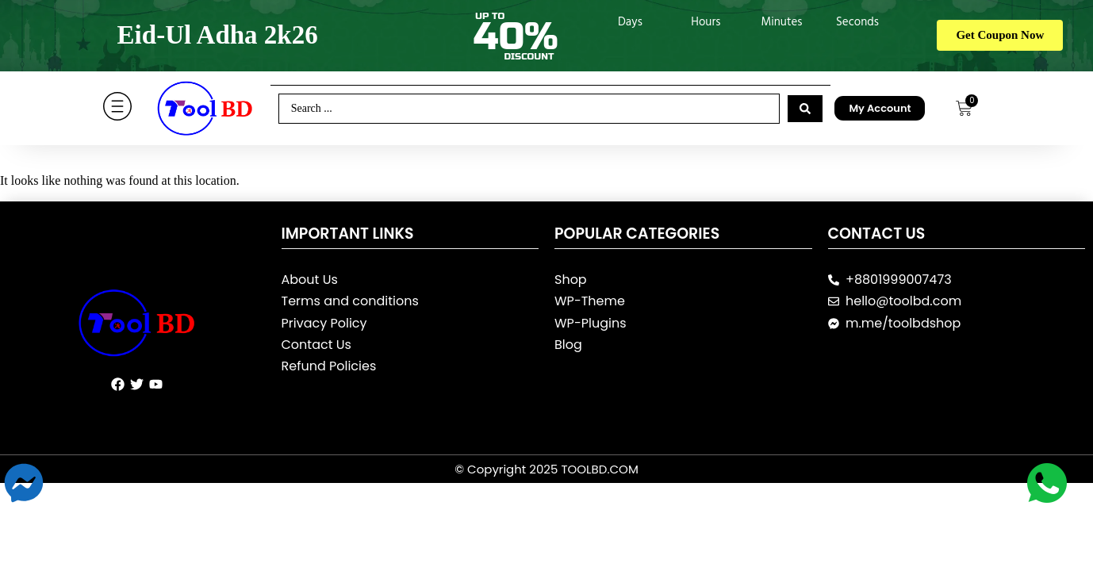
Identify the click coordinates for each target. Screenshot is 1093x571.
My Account (880, 108)
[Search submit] (805, 108)
